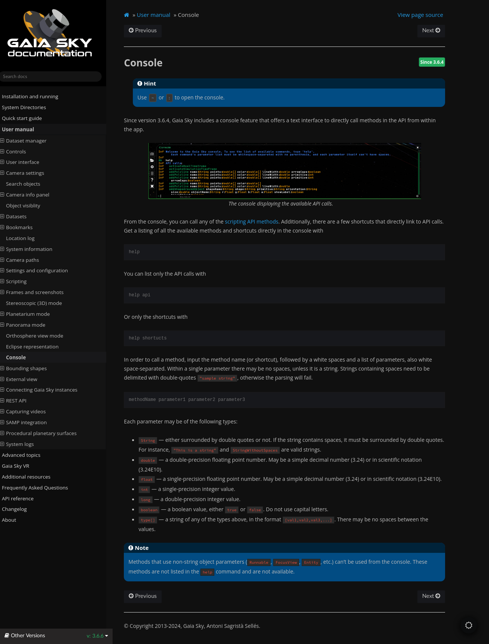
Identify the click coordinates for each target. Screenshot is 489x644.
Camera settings (28, 173)
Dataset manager (29, 140)
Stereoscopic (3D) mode (40, 303)
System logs (23, 444)
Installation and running (33, 96)
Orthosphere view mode (41, 335)
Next (437, 30)
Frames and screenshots (38, 292)
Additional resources (29, 476)
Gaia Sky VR (19, 465)
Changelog (20, 509)
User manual (21, 129)
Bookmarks (22, 227)
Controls (19, 151)
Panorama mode (29, 324)
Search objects (29, 183)
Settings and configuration (40, 270)
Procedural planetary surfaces (44, 433)
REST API (19, 400)
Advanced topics (24, 455)
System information (32, 248)
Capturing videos (29, 411)
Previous (150, 30)
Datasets (19, 216)
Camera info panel (31, 194)
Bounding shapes (29, 368)
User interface (26, 162)
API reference (24, 498)
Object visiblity (29, 205)
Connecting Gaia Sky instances (45, 389)
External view (25, 378)
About (12, 519)
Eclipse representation (38, 346)
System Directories (27, 107)
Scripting (19, 281)
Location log (26, 238)
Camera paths (25, 259)
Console (22, 357)
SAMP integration (29, 422)
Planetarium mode (31, 314)
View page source (426, 14)
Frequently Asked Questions (38, 487)
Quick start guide (25, 118)
